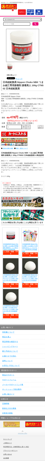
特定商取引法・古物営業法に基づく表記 (16, 447)
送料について (7, 361)
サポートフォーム (9, 380)
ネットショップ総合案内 (11, 389)
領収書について (8, 332)
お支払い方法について (11, 365)
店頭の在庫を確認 (8, 148)
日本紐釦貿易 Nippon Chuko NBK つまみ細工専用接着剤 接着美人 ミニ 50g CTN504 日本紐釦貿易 (10, 246)
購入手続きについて (10, 351)
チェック (19, 79)
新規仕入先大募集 (9, 408)
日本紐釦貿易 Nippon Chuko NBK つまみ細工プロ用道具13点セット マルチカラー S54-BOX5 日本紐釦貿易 (30, 247)
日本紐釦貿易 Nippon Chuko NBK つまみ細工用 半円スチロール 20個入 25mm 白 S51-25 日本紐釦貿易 (10, 309)
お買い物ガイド (8, 394)
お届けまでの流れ (9, 356)
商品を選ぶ (6, 337)
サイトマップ (7, 439)
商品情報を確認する (10, 342)
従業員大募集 (7, 413)
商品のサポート (8, 375)
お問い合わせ (7, 454)
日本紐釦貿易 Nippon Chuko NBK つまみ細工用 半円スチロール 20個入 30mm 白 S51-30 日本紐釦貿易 (29, 278)
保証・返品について (22, 148)
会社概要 (6, 458)
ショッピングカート (10, 346)
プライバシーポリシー (10, 450)
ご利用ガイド (7, 443)
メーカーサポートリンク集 (12, 385)
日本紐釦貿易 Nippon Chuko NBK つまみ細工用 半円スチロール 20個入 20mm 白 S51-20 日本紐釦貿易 (10, 278)
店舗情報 (5, 403)
